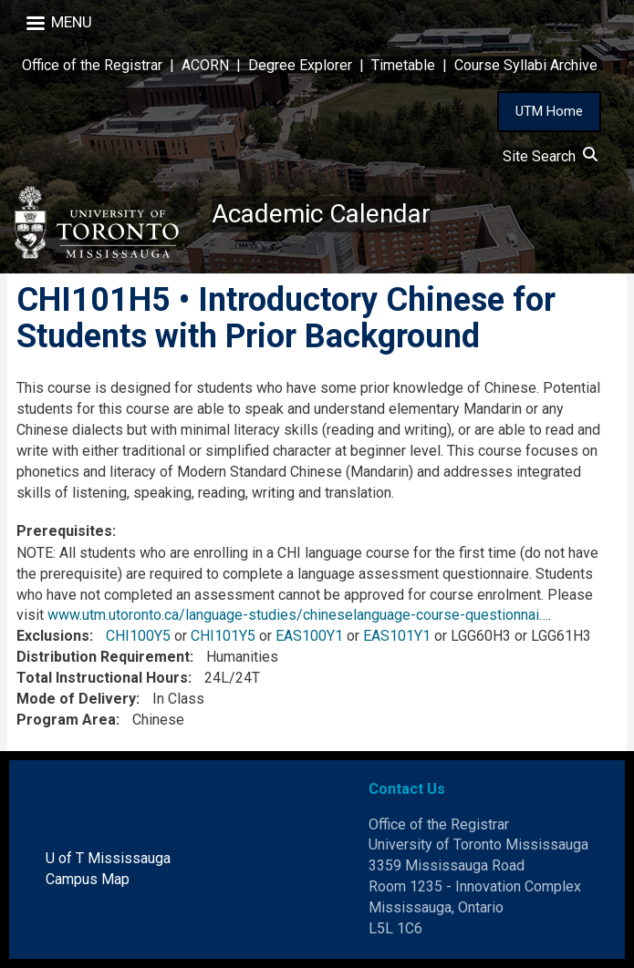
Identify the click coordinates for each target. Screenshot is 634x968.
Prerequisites (64, 531)
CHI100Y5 (138, 635)
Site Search (550, 156)
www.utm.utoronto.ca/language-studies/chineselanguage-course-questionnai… (297, 614)
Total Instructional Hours (102, 677)
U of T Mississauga (108, 858)
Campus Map (88, 879)
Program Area (66, 719)
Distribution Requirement (103, 656)
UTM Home (549, 111)
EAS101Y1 (397, 635)
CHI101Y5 (223, 635)
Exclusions (52, 635)
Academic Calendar (321, 214)
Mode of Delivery (76, 698)
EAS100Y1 (309, 635)
